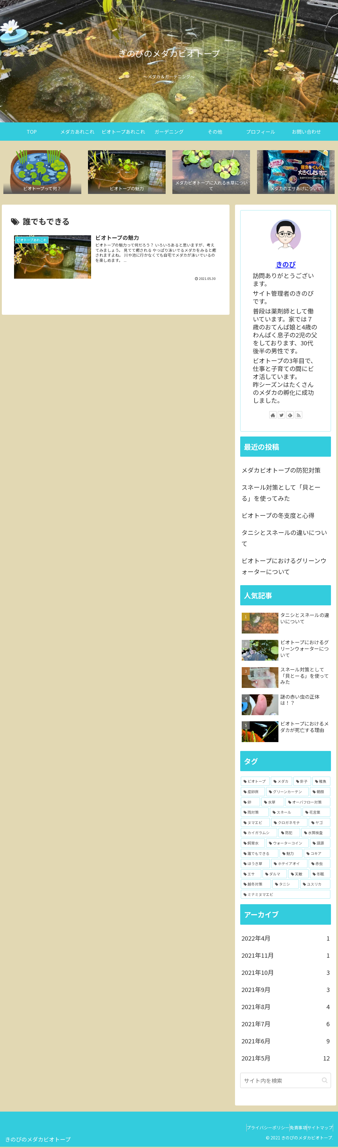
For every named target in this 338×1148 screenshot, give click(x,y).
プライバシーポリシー (252, 1129)
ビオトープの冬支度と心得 (277, 516)
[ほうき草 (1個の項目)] (255, 865)
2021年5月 (285, 1059)
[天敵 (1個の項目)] (298, 875)
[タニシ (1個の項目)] (285, 885)
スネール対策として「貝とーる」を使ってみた (281, 494)
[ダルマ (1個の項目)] (275, 875)
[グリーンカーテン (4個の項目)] (287, 793)
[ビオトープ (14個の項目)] (255, 782)
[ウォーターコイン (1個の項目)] (287, 844)
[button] (324, 1081)
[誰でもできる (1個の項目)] (259, 854)
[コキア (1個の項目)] (317, 854)
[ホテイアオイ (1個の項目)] (289, 865)
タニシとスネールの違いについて (284, 539)
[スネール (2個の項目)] (285, 813)
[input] (285, 1081)
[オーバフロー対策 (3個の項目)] (307, 803)
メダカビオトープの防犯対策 (281, 471)
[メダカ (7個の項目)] (281, 782)
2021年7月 (285, 1025)
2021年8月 (285, 1007)
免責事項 (289, 1129)
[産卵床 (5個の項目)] (253, 793)
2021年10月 (285, 973)
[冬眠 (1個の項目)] (320, 875)
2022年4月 (285, 939)
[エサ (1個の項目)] (251, 875)
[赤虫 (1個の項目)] (319, 865)
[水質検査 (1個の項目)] (315, 834)
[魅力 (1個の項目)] (291, 854)
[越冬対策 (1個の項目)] (256, 885)
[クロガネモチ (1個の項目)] (289, 823)
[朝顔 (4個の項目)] (320, 793)
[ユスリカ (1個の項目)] (315, 885)
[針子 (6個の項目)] (302, 782)
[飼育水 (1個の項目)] (253, 844)
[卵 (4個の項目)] (250, 803)
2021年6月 (285, 1042)
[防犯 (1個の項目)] (289, 834)
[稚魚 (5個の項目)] (321, 782)
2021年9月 (285, 990)
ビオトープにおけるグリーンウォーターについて (283, 568)
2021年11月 (285, 956)
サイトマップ (317, 1129)
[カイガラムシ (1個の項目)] (259, 834)
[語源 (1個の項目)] (320, 844)
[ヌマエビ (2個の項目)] (255, 823)
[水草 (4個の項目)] (272, 803)
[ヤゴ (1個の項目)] (319, 823)
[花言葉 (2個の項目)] (316, 813)
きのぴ (286, 265)
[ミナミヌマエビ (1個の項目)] (285, 896)
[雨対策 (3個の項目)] (255, 813)
